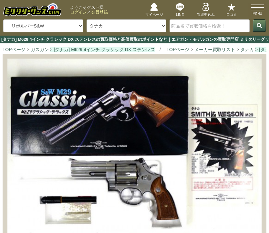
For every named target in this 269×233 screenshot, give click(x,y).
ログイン (78, 12)
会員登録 (99, 12)
